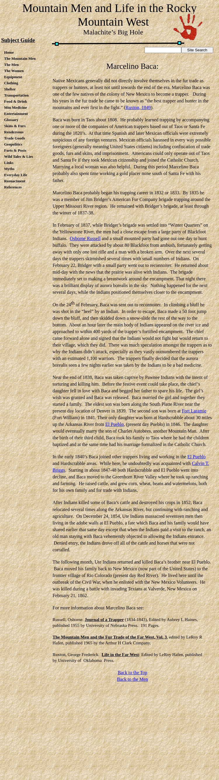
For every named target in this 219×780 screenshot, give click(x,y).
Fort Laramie (194, 410)
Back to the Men (132, 679)
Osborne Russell (85, 238)
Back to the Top (132, 672)
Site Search (197, 50)
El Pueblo (114, 424)
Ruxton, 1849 (138, 107)
